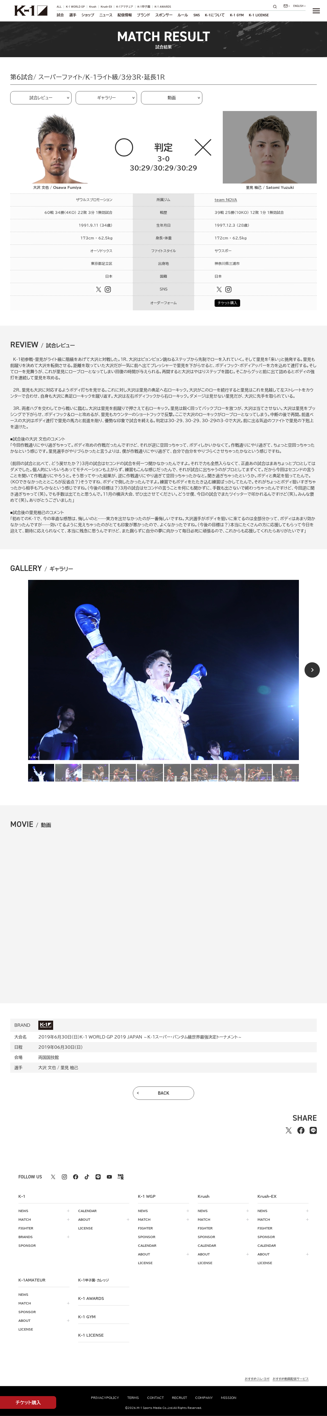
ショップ (87, 15)
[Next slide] (312, 670)
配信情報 (125, 15)
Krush (92, 6)
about (84, 1219)
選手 (72, 15)
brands (25, 1236)
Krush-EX (106, 6)
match (24, 1219)
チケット (28, 1402)
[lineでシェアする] (313, 1130)
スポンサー (163, 15)
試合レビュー (40, 98)
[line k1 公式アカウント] (98, 1176)
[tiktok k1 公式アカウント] (86, 1176)
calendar (87, 1210)
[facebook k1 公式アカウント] (75, 1176)
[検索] (276, 6)
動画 (172, 98)
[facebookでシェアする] (301, 1130)
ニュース (105, 15)
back (163, 1093)
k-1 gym (87, 1317)
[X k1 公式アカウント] (53, 1176)
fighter (25, 1228)
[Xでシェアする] (289, 1130)
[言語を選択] (299, 6)
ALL (59, 6)
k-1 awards (91, 1298)
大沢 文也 (47, 1068)
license (85, 1228)
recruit (179, 1397)
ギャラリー (106, 98)
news (23, 1210)
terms (133, 1397)
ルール (183, 15)
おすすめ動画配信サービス (291, 1378)
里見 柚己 (69, 1068)
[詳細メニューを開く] (316, 10)
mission (228, 1397)
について (215, 15)
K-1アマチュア (124, 6)
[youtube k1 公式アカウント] (109, 1176)
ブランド (143, 15)
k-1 (93, 1280)
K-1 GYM (237, 15)
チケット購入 (227, 303)
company (204, 1397)
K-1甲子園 (143, 6)
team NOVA (226, 200)
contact (155, 1397)
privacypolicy (105, 1397)
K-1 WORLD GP (75, 6)
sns (196, 15)
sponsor (27, 1245)
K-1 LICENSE (259, 15)
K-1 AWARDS (163, 6)
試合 (60, 15)
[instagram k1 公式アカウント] (64, 1176)
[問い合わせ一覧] (287, 6)
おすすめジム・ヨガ (257, 1378)
